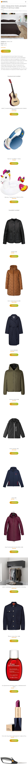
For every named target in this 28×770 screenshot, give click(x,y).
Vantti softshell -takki (14, 448)
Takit (11, 41)
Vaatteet (8, 41)
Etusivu (2, 9)
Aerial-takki (14, 497)
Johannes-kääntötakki (14, 399)
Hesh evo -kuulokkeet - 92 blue (14, 158)
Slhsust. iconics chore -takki (14, 636)
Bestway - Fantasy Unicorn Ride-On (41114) (14, 197)
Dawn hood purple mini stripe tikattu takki (14, 547)
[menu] (25, 2)
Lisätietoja (5, 51)
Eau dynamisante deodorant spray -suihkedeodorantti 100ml (14, 686)
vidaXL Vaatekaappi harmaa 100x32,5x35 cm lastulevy (14, 587)
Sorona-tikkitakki (14, 350)
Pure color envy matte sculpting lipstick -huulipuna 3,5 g (14, 736)
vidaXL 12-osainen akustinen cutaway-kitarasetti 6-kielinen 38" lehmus (14, 109)
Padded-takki (14, 251)
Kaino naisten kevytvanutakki (14, 301)
